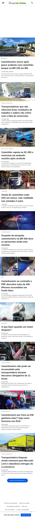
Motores (4, 323)
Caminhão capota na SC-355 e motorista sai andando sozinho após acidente (17, 155)
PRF (2, 277)
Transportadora (6, 103)
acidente (4, 58)
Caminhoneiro (5, 232)
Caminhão (4, 191)
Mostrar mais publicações (16, 480)
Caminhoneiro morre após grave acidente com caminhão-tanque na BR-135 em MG (17, 65)
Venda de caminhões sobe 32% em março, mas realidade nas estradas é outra (17, 198)
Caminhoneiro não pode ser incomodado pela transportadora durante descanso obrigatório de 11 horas (16, 372)
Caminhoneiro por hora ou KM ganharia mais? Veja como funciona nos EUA (17, 418)
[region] (17, 21)
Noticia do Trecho (7, 148)
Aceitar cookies (26, 515)
